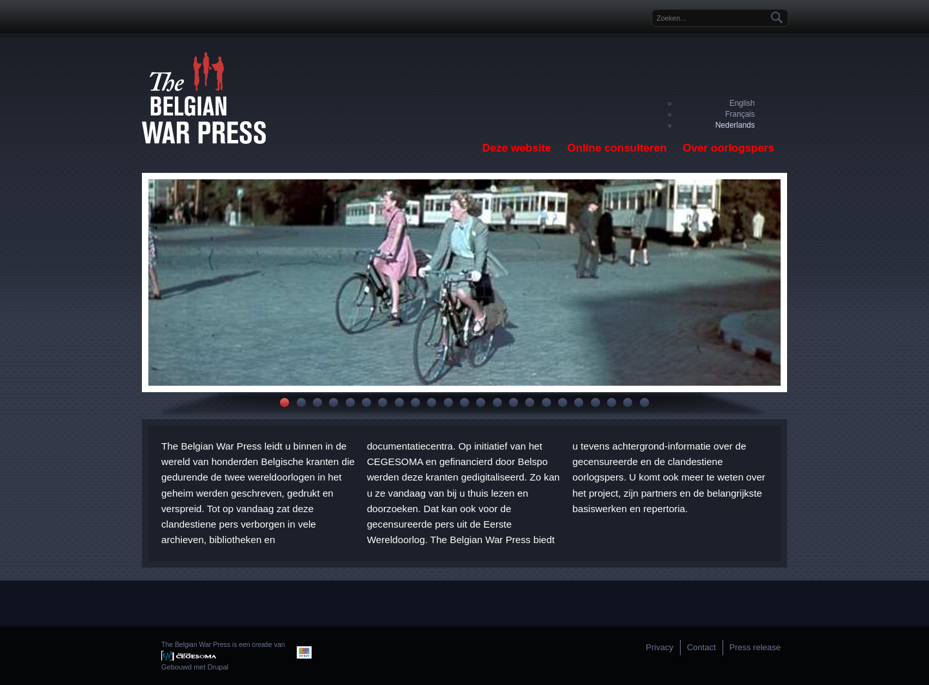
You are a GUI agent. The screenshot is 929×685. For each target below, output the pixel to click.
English (742, 103)
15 (513, 402)
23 (644, 402)
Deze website (517, 148)
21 (611, 402)
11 (448, 402)
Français (740, 114)
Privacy (660, 647)
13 (480, 402)
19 (578, 402)
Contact (701, 647)
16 (529, 402)
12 (464, 402)
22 (627, 402)
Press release (755, 647)
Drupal (218, 667)
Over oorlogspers (728, 148)
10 (431, 402)
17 (546, 402)
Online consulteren (616, 148)
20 (595, 402)
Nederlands (735, 125)
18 (562, 402)
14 (497, 402)
